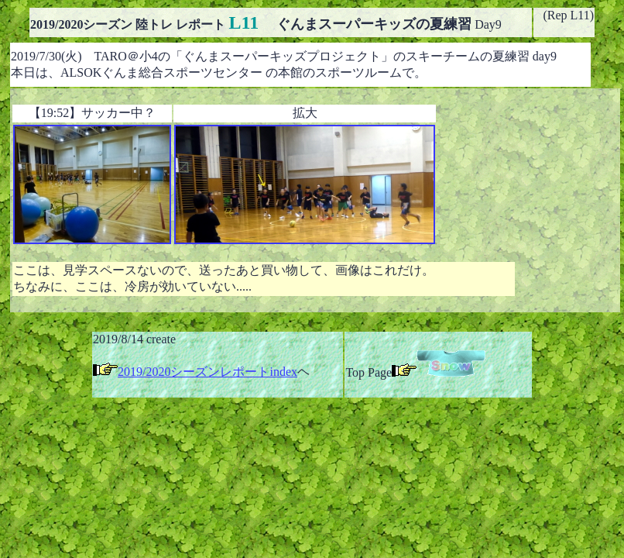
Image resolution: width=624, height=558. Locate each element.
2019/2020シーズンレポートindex (207, 371)
